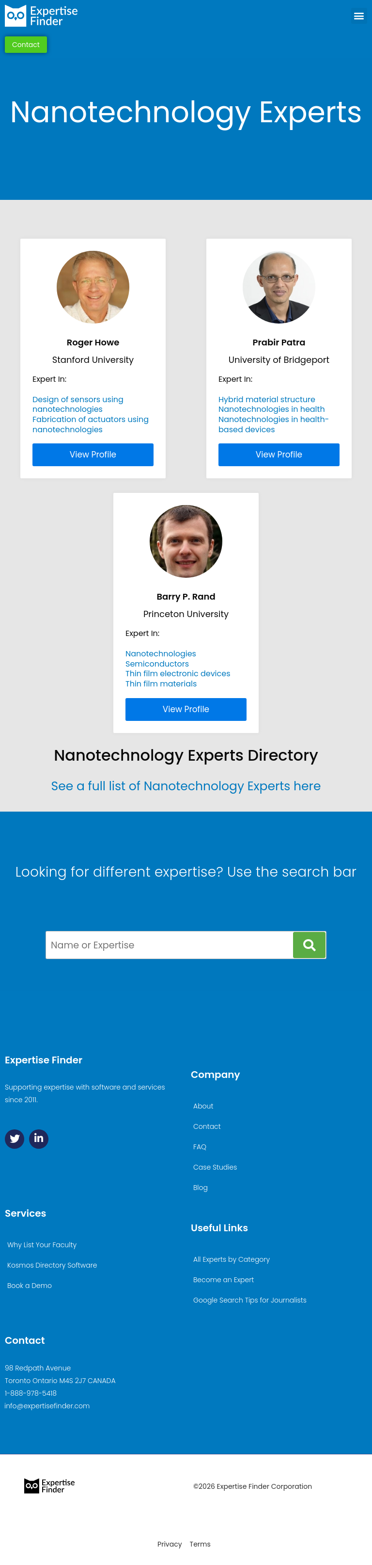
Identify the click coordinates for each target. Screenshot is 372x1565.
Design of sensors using (78, 399)
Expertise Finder (43, 1060)
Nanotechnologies (160, 653)
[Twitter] (14, 1139)
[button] (359, 16)
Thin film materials (161, 683)
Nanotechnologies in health (271, 409)
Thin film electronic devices (178, 673)
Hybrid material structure (266, 399)
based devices (246, 429)
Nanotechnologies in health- (273, 419)
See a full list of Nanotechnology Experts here (186, 786)
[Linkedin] (38, 1139)
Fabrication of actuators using (90, 419)
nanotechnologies (67, 409)
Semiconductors (157, 663)
